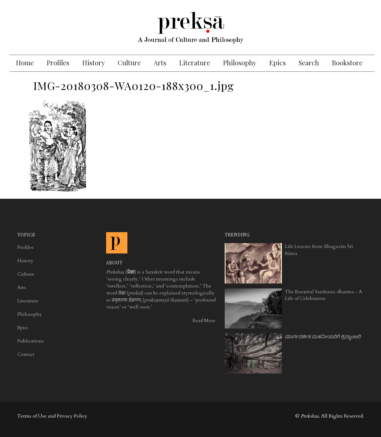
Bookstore (347, 62)
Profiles (58, 62)
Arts (160, 62)
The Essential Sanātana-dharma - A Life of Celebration (323, 295)
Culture (129, 62)
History (93, 62)
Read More (204, 320)
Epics (277, 62)
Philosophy (239, 62)
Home (25, 62)
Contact (25, 354)
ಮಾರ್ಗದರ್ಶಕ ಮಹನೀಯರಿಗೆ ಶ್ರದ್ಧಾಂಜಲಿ (323, 336)
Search (309, 62)
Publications (30, 341)
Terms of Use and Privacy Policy (52, 416)
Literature (194, 62)
